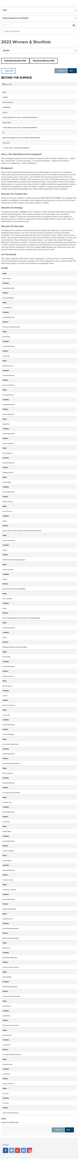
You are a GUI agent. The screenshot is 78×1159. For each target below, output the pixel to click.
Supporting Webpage (10, 1122)
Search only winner (12, 31)
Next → (71, 71)
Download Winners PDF (43, 61)
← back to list (9, 71)
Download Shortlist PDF (15, 61)
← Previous (58, 71)
